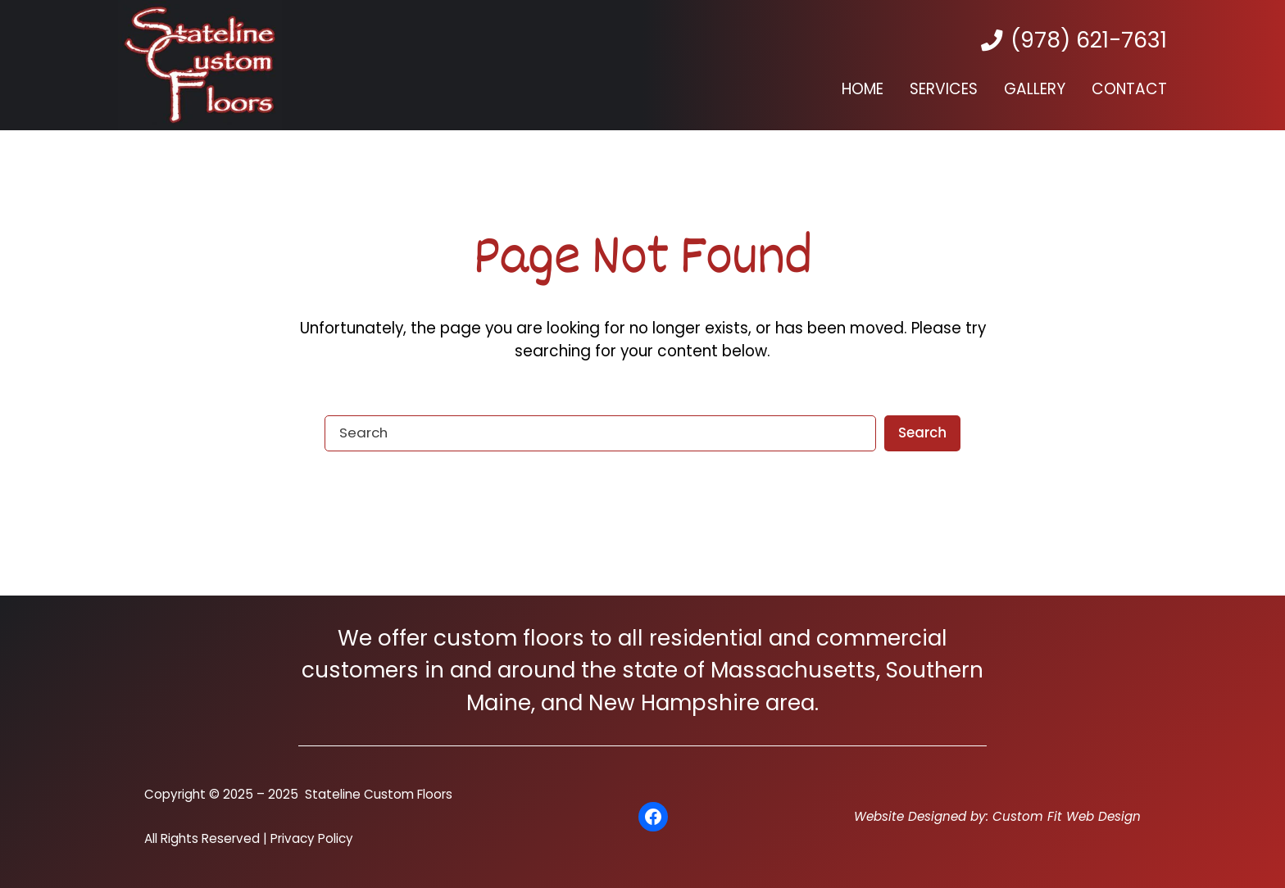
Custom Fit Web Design (1066, 816)
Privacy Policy (311, 838)
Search (922, 432)
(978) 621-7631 (1088, 40)
